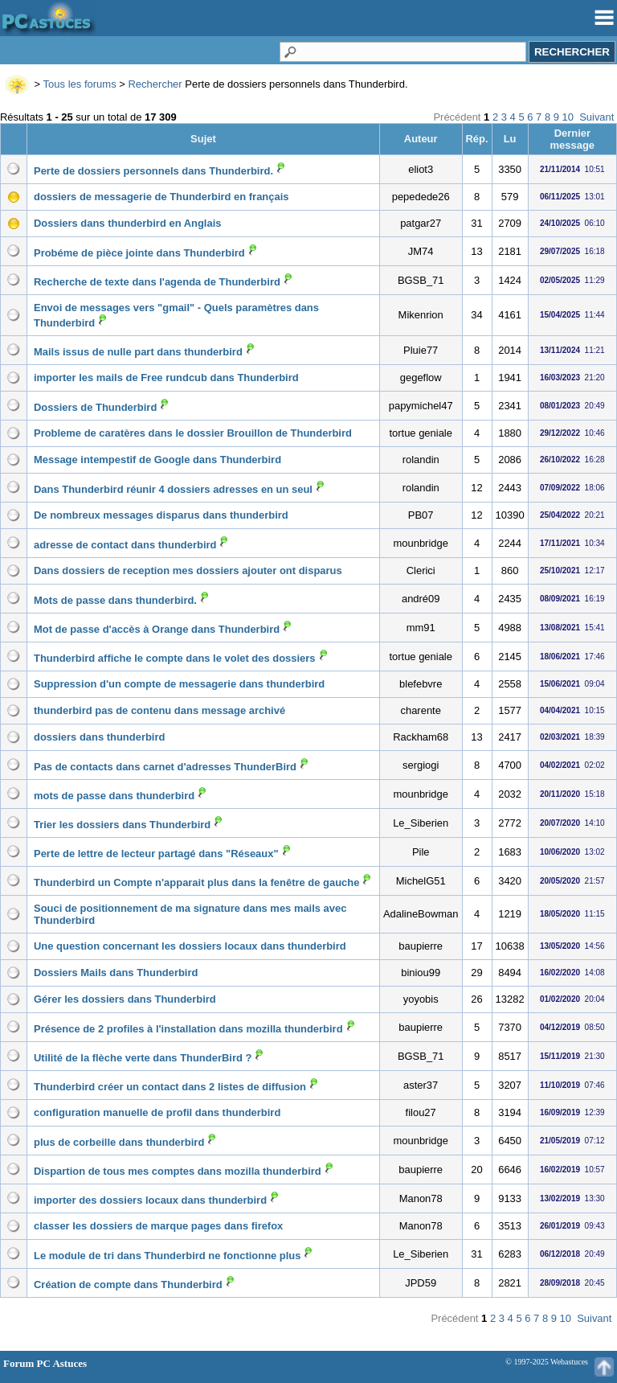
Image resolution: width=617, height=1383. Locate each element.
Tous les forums (79, 84)
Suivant (596, 117)
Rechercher (155, 84)
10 (568, 117)
